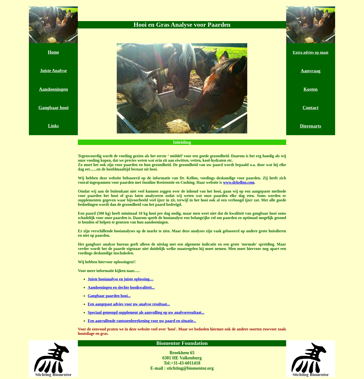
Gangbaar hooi (53, 107)
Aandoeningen (53, 89)
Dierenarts (310, 126)
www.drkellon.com (238, 182)
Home (53, 52)
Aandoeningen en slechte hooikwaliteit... (121, 287)
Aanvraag (310, 70)
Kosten (311, 89)
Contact (310, 107)
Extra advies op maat (310, 52)
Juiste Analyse (53, 70)
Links (53, 125)
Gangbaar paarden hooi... (109, 296)
